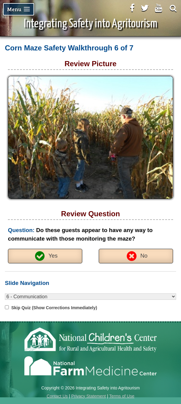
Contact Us (57, 396)
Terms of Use (121, 396)
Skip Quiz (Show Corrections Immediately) (54, 307)
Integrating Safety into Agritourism (90, 24)
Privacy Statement (88, 396)
